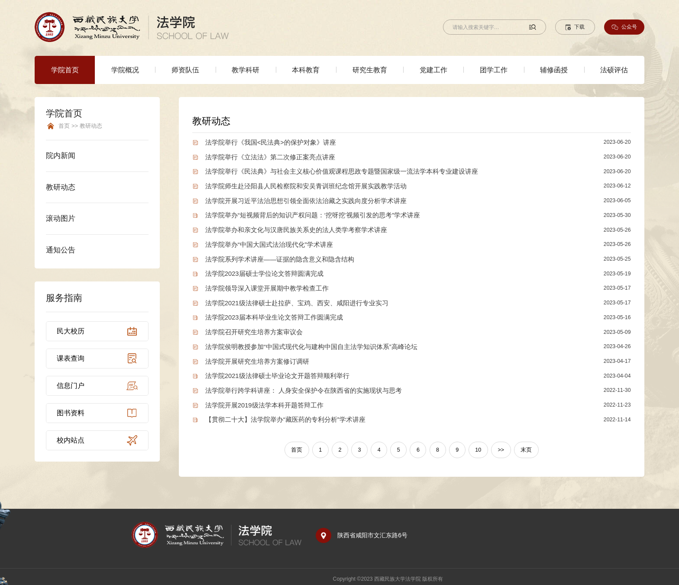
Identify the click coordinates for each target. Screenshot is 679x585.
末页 (522, 445)
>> (498, 445)
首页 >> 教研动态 (80, 126)
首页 (300, 445)
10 (476, 445)
